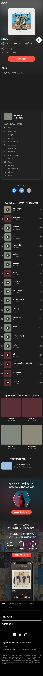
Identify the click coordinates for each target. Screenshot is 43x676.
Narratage (17, 115)
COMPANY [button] (7, 624)
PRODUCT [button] (7, 616)
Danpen (11, 418)
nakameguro (12, 145)
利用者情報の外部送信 (9, 649)
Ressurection (13, 141)
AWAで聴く (21, 59)
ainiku (10, 172)
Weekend (32, 418)
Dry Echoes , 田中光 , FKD (24, 43)
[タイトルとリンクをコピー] (29, 190)
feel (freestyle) (13, 169)
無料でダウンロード (21, 555)
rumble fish (12, 148)
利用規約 (4, 646)
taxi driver (11, 152)
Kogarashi (12, 131)
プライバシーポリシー (18, 646)
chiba (10, 175)
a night (10, 135)
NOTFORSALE (13, 155)
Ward (10, 162)
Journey (11, 138)
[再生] (39, 40)
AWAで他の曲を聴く (21, 512)
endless (11, 165)
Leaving (11, 158)
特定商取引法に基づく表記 (28, 649)
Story (10, 607)
